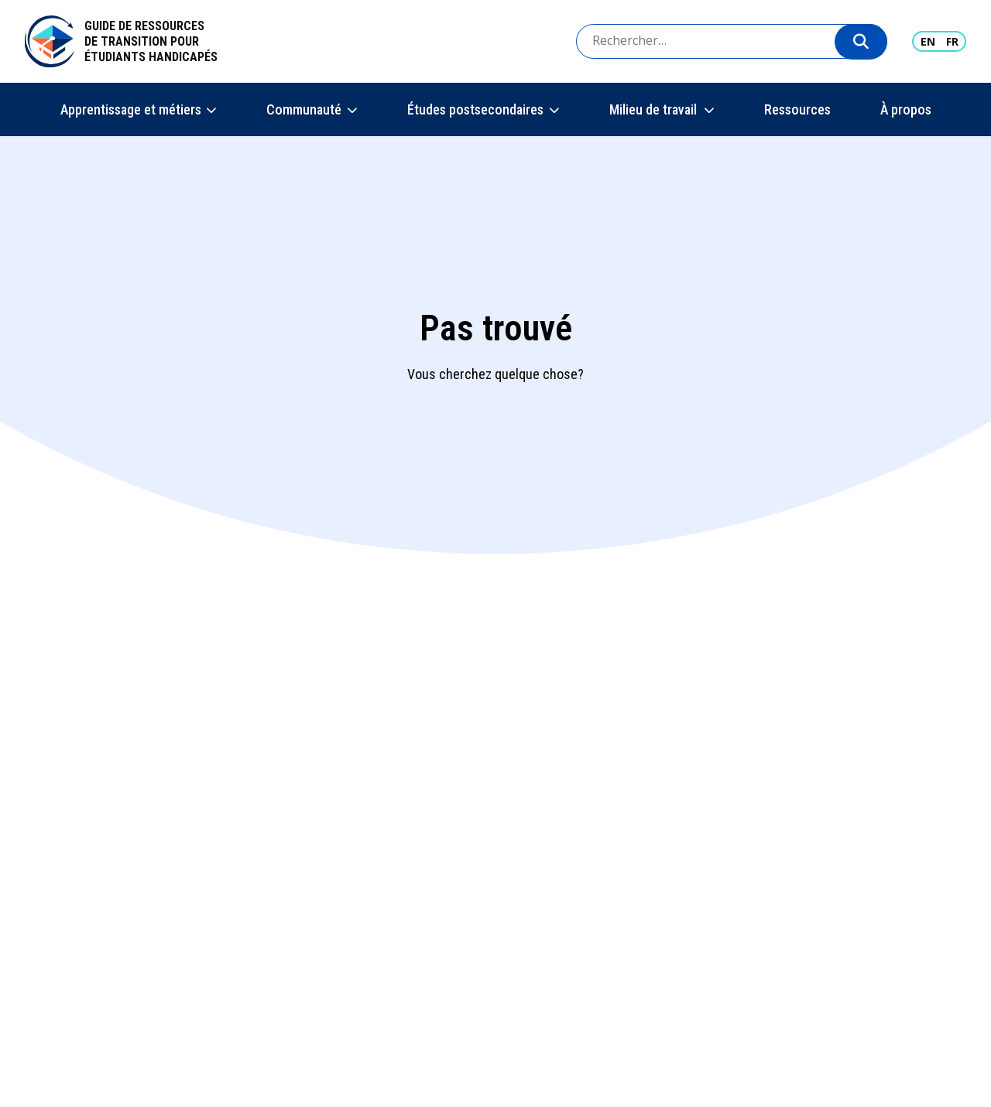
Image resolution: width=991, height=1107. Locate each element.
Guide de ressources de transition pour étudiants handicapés (151, 41)
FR (952, 41)
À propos (905, 109)
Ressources (797, 109)
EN (928, 41)
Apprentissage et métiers (130, 109)
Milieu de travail (653, 109)
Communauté (303, 109)
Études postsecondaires (475, 109)
